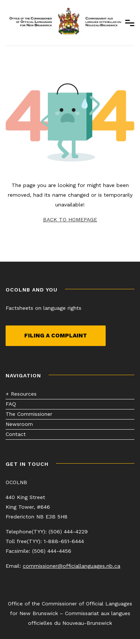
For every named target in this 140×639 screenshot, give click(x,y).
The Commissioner (29, 414)
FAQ (11, 404)
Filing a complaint (55, 335)
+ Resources (21, 394)
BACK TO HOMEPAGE (70, 219)
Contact (16, 434)
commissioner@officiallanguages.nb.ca (71, 566)
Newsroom (19, 424)
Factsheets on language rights (43, 308)
